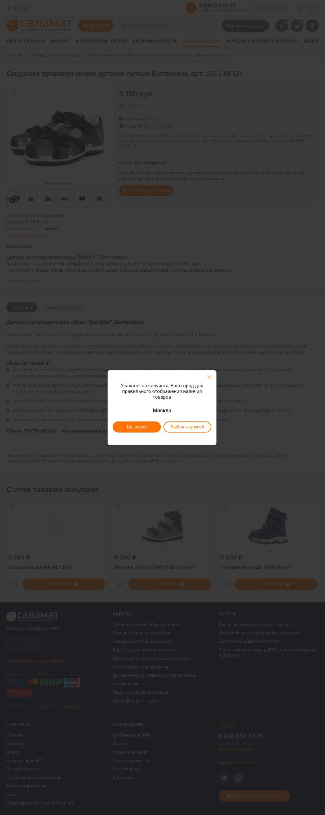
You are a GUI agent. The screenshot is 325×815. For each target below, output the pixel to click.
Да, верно (136, 426)
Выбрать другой (187, 426)
